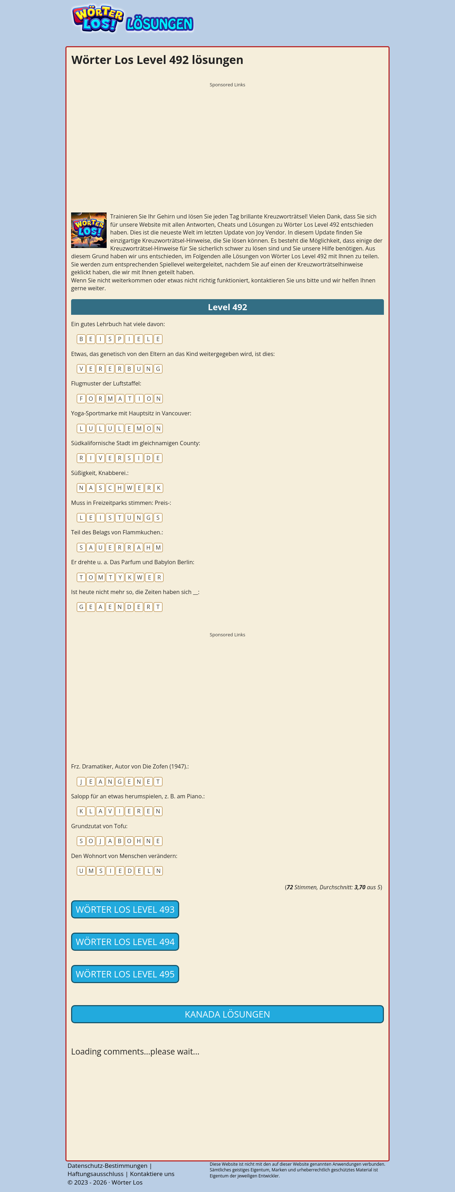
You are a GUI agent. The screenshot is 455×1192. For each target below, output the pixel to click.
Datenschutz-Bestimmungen (108, 1165)
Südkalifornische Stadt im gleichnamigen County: (135, 443)
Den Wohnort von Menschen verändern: (124, 856)
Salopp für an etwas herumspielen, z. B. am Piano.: (138, 796)
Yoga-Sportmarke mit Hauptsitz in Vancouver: (131, 413)
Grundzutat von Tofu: (99, 826)
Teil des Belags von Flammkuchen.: (117, 532)
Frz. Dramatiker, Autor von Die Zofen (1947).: (130, 766)
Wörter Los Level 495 (125, 974)
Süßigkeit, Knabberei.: (100, 473)
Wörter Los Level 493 (125, 909)
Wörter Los (127, 1182)
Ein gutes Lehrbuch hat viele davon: (118, 324)
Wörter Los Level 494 (125, 941)
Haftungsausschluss (96, 1174)
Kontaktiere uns (152, 1174)
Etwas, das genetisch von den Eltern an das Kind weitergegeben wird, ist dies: (173, 354)
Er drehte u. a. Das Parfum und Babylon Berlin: (132, 562)
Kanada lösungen (227, 1014)
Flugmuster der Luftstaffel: (106, 383)
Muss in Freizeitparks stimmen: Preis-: (121, 503)
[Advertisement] (227, 140)
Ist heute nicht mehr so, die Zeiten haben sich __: (135, 592)
